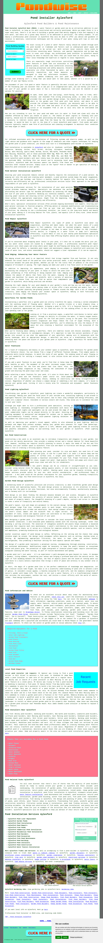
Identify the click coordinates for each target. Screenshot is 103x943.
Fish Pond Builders (68, 897)
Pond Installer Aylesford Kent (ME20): (21, 28)
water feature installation (31, 794)
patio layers (89, 859)
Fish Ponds (9, 904)
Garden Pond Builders (40, 904)
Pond (7, 147)
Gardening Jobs (68, 889)
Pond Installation (50, 895)
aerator (23, 200)
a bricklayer (65, 859)
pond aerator (89, 175)
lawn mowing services (23, 861)
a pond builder (70, 851)
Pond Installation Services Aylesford (28, 814)
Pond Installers (75, 893)
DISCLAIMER (93, 13)
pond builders (25, 158)
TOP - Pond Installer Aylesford (18, 917)
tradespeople (59, 861)
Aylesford (39, 147)
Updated (25, 927)
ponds (15, 497)
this (80, 623)
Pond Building (91, 901)
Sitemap (6, 927)
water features (54, 51)
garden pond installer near (21, 703)
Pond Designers (61, 893)
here (59, 599)
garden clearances (54, 855)
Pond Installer (66, 895)
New (20, 927)
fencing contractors (86, 855)
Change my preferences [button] (76, 937)
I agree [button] (58, 937)
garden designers (77, 853)
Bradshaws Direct (33, 612)
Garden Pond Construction (42, 893)
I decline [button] (65, 937)
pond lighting (83, 422)
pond (32, 47)
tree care (19, 857)
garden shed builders (46, 857)
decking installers (13, 859)
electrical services (76, 857)
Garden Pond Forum (20, 614)
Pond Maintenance (34, 895)
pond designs (10, 507)
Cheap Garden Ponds (59, 901)
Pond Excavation (85, 897)
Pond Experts (32, 927)
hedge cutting (40, 859)
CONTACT (86, 13)
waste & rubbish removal (44, 853)
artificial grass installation (18, 855)
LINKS (74, 13)
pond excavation (79, 794)
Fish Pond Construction (20, 893)
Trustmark (9, 623)
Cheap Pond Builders (83, 895)
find (11, 714)
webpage (92, 599)
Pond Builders (14, 927)
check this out (58, 597)
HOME (69, 13)
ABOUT (80, 13)
